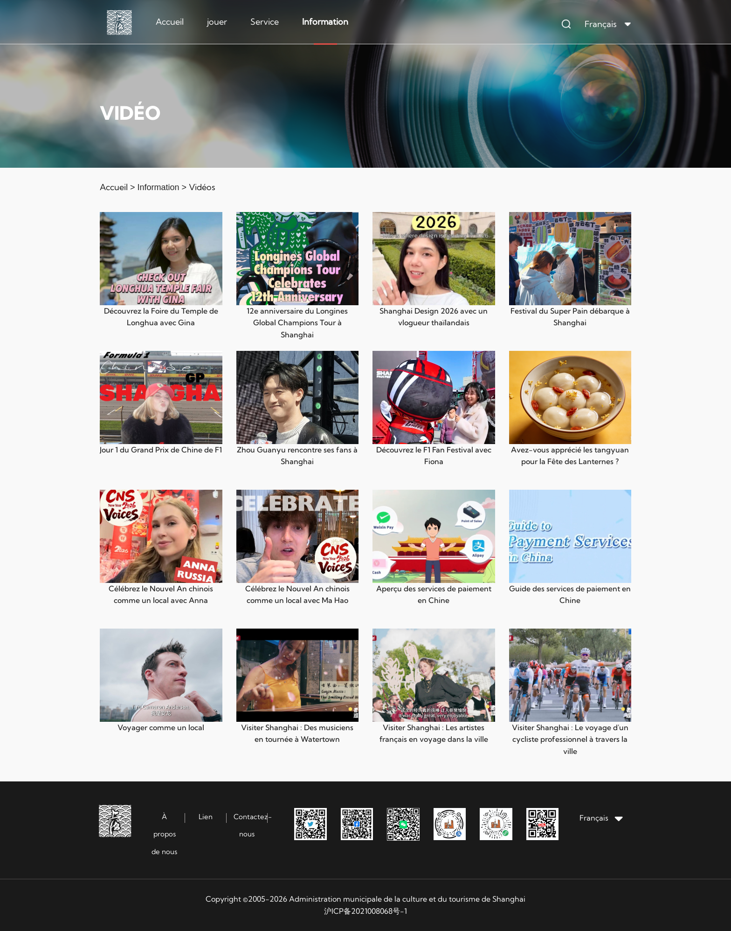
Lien (206, 816)
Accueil (170, 21)
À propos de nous (164, 834)
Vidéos (202, 187)
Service (264, 21)
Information (325, 21)
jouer (217, 21)
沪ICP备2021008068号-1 (365, 911)
